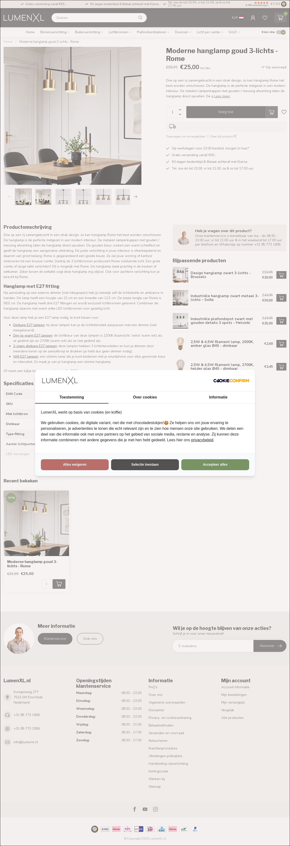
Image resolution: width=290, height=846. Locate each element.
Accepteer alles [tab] (215, 464)
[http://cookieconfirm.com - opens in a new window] (231, 380)
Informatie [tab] (218, 397)
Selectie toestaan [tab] (145, 464)
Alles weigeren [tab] (74, 464)
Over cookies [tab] (145, 397)
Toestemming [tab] (71, 397)
